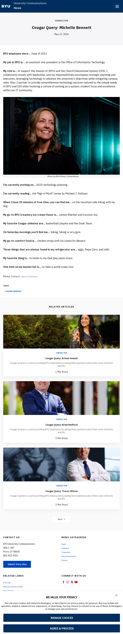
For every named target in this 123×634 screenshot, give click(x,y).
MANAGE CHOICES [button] (62, 618)
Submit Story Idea (20, 564)
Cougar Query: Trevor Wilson (61, 491)
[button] (116, 595)
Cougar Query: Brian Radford (62, 424)
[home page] (5, 6)
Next (61, 519)
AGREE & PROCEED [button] (62, 628)
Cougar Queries (13, 291)
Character (61, 20)
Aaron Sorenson (30, 276)
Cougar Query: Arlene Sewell (62, 358)
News (17, 8)
